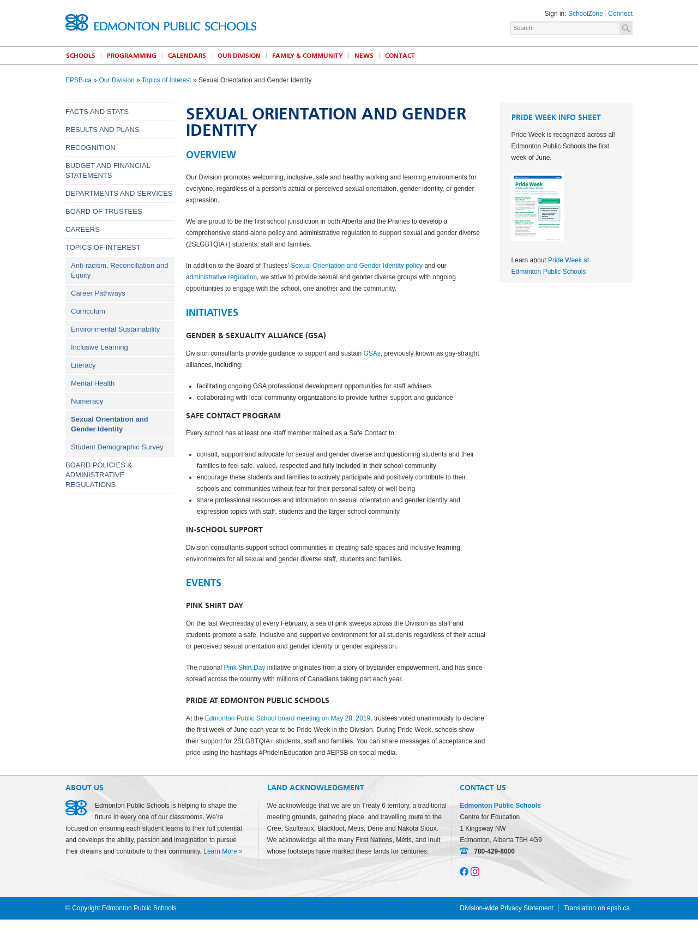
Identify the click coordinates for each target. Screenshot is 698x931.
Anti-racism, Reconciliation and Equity (119, 270)
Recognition (90, 147)
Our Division (239, 55)
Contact (400, 55)
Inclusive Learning (99, 347)
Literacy (83, 365)
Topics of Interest (166, 80)
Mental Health (93, 383)
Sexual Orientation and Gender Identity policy (356, 265)
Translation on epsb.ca (597, 908)
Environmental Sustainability (115, 329)
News (364, 55)
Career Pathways (98, 293)
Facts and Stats (97, 111)
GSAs (372, 353)
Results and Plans (102, 129)
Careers (82, 229)
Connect (620, 13)
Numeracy (87, 401)
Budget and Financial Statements (107, 170)
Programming (132, 55)
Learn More (220, 851)
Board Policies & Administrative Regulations (98, 475)
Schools (80, 55)
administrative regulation (221, 277)
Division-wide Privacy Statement (506, 908)
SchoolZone (585, 13)
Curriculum (88, 311)
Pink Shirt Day (244, 667)
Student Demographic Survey (117, 447)
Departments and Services (119, 193)
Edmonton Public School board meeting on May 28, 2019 (288, 718)
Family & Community (307, 55)
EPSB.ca (78, 80)
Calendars (187, 55)
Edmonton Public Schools (160, 22)
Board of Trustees (103, 211)
